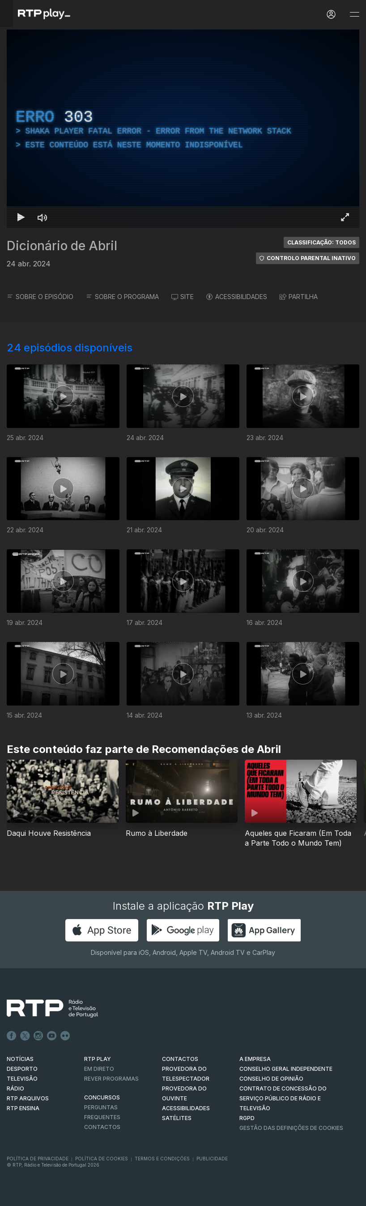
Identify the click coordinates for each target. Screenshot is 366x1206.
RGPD (247, 1118)
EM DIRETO (99, 1068)
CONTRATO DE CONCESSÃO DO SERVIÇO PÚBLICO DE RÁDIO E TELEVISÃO (283, 1098)
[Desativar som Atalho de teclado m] (42, 217)
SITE (182, 296)
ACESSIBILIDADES (236, 296)
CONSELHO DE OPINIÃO (271, 1078)
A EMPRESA (255, 1059)
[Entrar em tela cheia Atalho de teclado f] (345, 217)
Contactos (102, 1127)
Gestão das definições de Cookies (291, 1128)
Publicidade (212, 1158)
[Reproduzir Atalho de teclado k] (21, 217)
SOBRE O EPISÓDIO (40, 296)
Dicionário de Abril (62, 245)
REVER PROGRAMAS (111, 1078)
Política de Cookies (101, 1158)
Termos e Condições (162, 1158)
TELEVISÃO (22, 1078)
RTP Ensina (23, 1108)
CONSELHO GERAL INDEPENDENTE (285, 1068)
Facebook (12, 1036)
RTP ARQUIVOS (28, 1098)
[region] (183, 129)
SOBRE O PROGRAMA (122, 296)
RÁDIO (15, 1088)
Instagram (38, 1036)
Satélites (177, 1118)
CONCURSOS (102, 1097)
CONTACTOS (180, 1059)
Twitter (25, 1036)
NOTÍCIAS (20, 1059)
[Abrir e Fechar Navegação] (354, 14)
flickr (65, 1036)
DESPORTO (22, 1068)
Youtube (52, 1036)
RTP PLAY (97, 1059)
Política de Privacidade (37, 1158)
